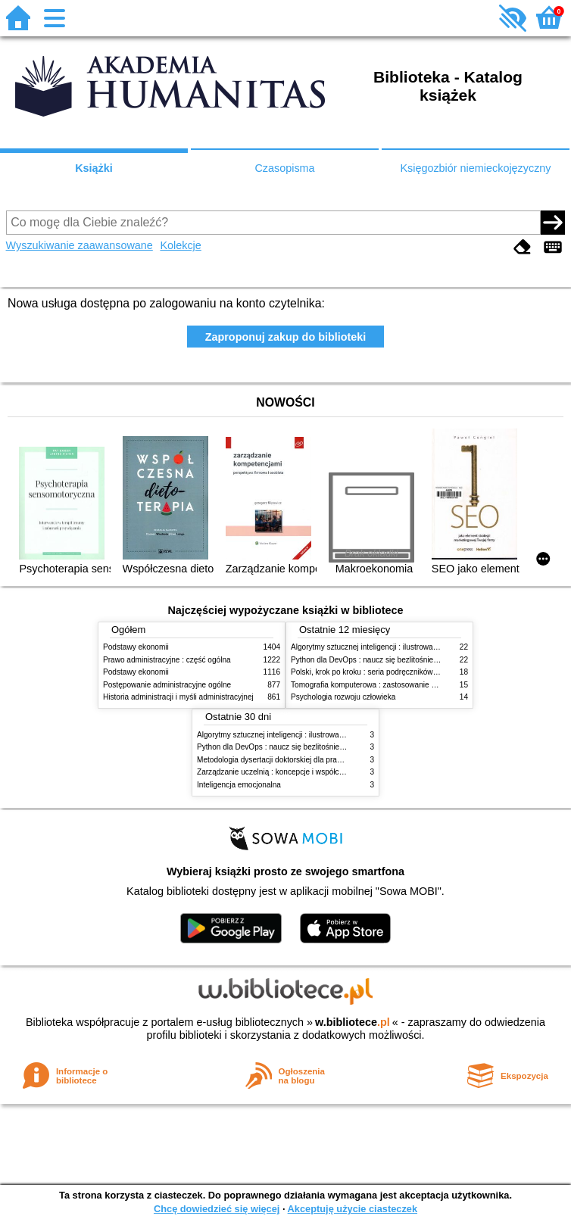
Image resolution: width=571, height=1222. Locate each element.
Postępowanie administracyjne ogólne (167, 685)
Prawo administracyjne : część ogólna (167, 660)
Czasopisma (284, 168)
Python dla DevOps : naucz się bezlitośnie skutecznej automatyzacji (405, 660)
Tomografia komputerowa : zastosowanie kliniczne (375, 685)
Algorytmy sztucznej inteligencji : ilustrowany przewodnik (386, 647)
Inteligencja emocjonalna (239, 785)
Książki (94, 168)
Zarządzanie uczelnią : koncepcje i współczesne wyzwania (296, 772)
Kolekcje (180, 245)
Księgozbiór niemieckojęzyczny (475, 168)
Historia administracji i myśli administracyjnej (178, 697)
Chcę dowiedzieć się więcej (216, 1208)
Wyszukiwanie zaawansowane (79, 245)
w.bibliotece (352, 1022)
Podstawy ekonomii (136, 647)
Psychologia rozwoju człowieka (343, 697)
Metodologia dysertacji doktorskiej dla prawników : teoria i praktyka (309, 760)
